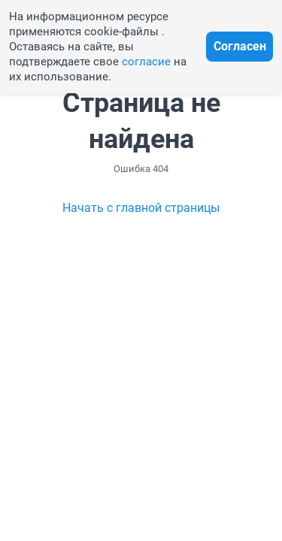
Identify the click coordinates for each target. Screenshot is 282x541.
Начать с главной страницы (141, 208)
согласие (146, 61)
